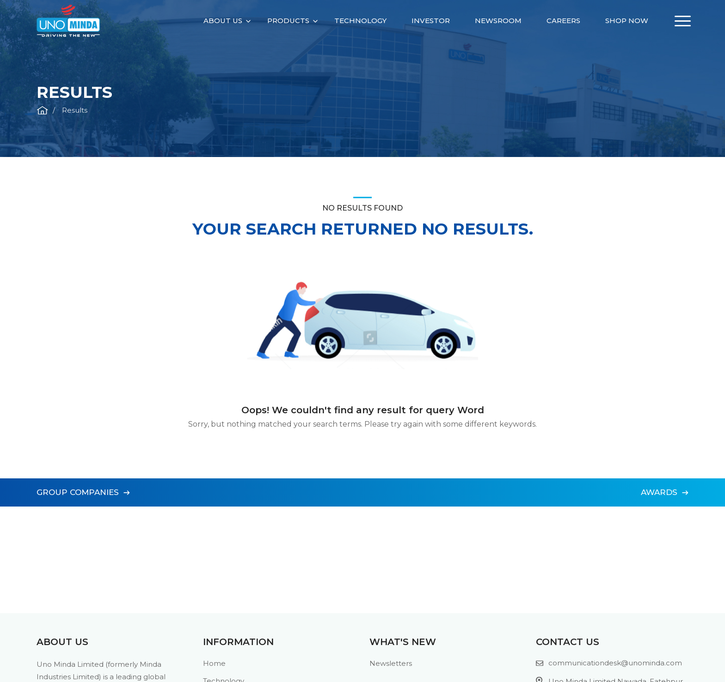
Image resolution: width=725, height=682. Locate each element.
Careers (563, 20)
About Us (222, 20)
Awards (664, 492)
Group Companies (83, 492)
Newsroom (498, 20)
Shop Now (626, 20)
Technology (360, 20)
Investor (431, 20)
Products (288, 20)
